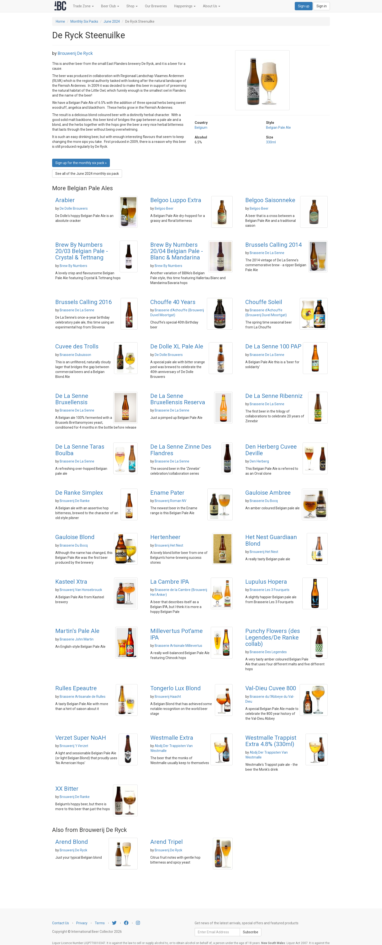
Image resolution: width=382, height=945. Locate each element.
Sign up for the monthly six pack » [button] (81, 163)
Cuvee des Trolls (76, 346)
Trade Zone (83, 6)
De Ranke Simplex (79, 492)
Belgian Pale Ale (278, 127)
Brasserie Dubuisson (75, 355)
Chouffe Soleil (263, 302)
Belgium (201, 127)
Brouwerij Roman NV (170, 501)
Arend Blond (71, 841)
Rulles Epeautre (76, 688)
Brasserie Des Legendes (268, 652)
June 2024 (112, 21)
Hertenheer (165, 537)
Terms (100, 923)
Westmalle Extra (171, 737)
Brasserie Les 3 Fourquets (269, 590)
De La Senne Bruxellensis (71, 399)
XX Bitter (66, 788)
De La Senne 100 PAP (273, 346)
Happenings (185, 6)
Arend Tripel (166, 841)
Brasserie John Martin (77, 639)
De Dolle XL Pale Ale (176, 346)
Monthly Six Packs (84, 21)
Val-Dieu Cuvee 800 (270, 688)
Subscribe (250, 932)
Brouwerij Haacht (168, 697)
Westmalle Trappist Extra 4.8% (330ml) (270, 741)
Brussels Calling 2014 (273, 244)
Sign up (303, 6)
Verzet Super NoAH (80, 737)
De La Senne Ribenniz (274, 396)
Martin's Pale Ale (77, 631)
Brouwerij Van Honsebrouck (81, 590)
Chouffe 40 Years (172, 302)
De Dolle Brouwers (74, 208)
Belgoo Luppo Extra (175, 200)
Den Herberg (259, 461)
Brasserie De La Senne (267, 253)
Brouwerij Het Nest (169, 545)
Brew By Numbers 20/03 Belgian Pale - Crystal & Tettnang (81, 251)
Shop (132, 6)
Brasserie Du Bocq (264, 501)
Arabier (65, 200)
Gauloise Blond (75, 537)
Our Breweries (156, 6)
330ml (271, 142)
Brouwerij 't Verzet (74, 746)
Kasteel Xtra (71, 581)
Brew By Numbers (73, 266)
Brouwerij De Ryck (75, 53)
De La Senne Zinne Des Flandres (180, 449)
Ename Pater (167, 492)
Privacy (81, 923)
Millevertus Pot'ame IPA (176, 634)
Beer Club (110, 6)
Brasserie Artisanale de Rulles (82, 697)
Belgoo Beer (164, 208)
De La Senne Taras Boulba (79, 449)
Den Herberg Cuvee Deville (271, 449)
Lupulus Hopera (266, 581)
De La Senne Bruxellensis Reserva (177, 399)
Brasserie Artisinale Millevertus (178, 646)
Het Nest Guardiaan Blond (271, 540)
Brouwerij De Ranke (75, 501)
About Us (211, 6)
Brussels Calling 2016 (83, 302)
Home (60, 21)
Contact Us (60, 923)
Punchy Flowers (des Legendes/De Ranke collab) (272, 637)
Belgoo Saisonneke (270, 200)
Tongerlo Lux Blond (175, 688)
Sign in (321, 6)
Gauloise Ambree (268, 492)
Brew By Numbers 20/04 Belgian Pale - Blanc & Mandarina (176, 251)
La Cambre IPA (169, 581)
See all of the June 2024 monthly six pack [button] (87, 174)
